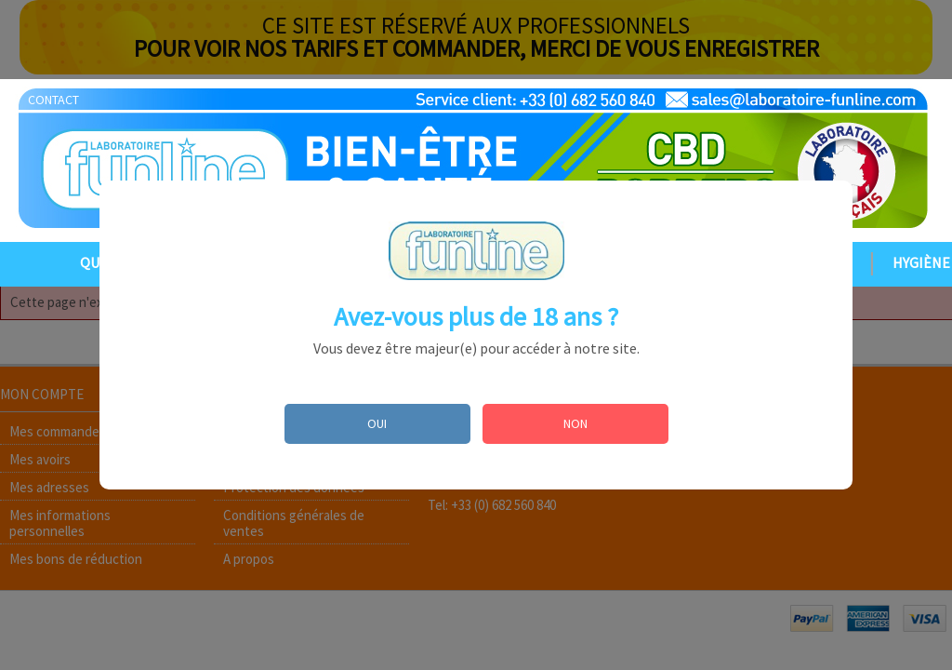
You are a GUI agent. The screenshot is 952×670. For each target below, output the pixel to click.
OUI (377, 423)
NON (575, 423)
